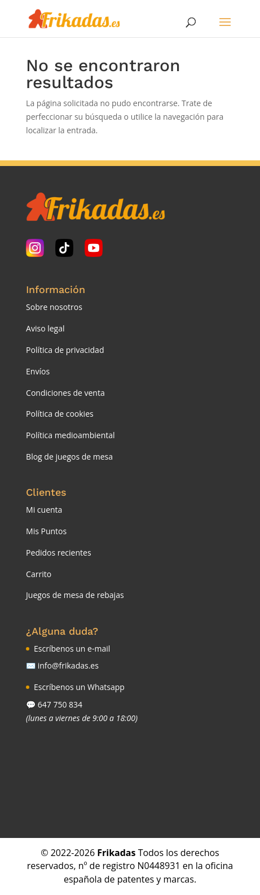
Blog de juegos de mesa (69, 456)
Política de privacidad (65, 349)
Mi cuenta (44, 509)
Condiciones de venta (65, 392)
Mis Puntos (46, 531)
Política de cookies (60, 413)
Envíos (38, 371)
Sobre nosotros (54, 307)
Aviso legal (45, 328)
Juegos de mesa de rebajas (75, 595)
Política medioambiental (70, 435)
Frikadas (116, 852)
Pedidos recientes (58, 552)
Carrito (38, 574)
